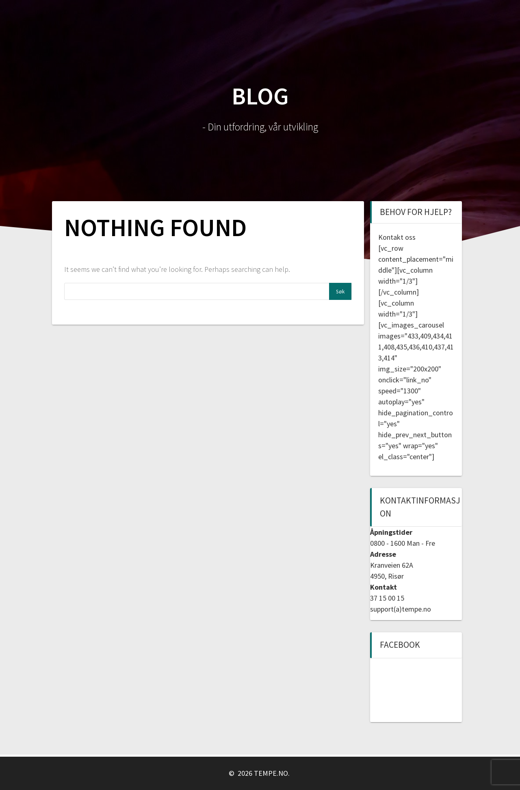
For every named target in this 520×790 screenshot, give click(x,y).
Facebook (400, 644)
